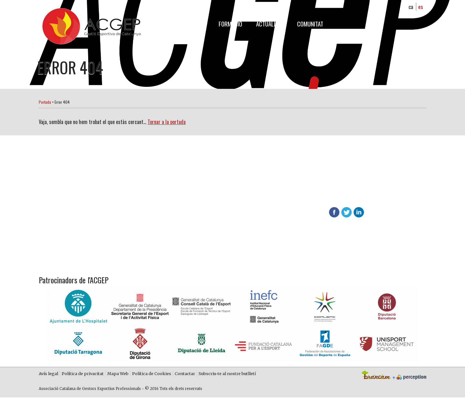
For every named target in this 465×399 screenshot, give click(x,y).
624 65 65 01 (311, 198)
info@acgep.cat (392, 198)
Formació (230, 23)
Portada (45, 102)
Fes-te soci (175, 179)
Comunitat (310, 23)
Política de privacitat (83, 374)
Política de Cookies (151, 374)
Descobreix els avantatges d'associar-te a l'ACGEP (316, 186)
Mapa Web (118, 374)
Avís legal (48, 374)
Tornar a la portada (167, 122)
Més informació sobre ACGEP (197, 195)
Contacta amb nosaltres (193, 210)
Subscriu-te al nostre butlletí (227, 374)
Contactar (185, 374)
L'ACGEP (196, 23)
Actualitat (269, 23)
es (420, 7)
